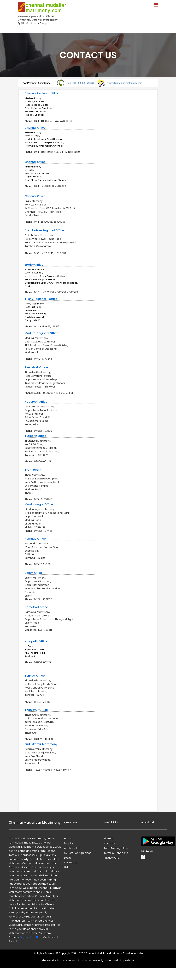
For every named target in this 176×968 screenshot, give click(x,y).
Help (66, 867)
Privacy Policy (112, 857)
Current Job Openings (77, 853)
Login (67, 857)
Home (68, 838)
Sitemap (109, 838)
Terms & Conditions (116, 853)
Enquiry (68, 843)
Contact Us (71, 862)
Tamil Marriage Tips (116, 848)
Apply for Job (72, 848)
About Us (109, 843)
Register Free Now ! (31, 937)
